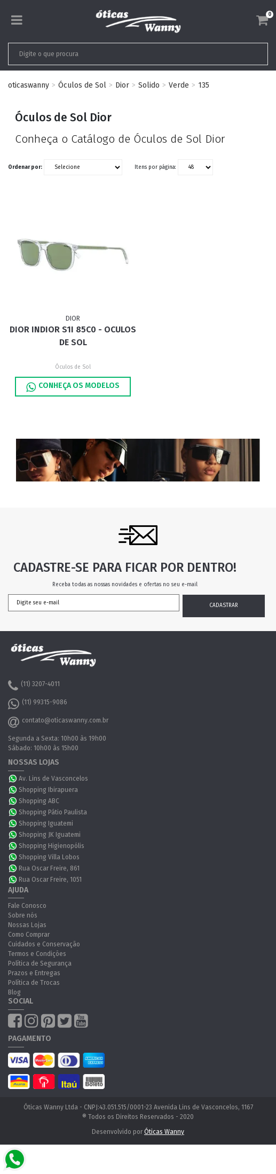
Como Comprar (29, 934)
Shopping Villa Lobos (49, 857)
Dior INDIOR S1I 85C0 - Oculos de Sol (73, 335)
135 (203, 85)
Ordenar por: (25, 167)
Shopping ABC (39, 801)
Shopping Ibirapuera (48, 790)
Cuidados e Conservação (44, 944)
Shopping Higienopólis (51, 846)
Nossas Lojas (27, 925)
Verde (179, 85)
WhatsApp (13, 778)
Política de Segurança (40, 963)
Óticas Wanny (164, 1132)
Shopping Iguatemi (46, 823)
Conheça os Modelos (73, 387)
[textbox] (112, 54)
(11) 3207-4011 (34, 685)
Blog (14, 992)
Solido (149, 85)
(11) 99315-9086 (37, 703)
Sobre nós (22, 915)
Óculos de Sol (82, 85)
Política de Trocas (34, 982)
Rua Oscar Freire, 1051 (50, 879)
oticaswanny (28, 85)
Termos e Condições (37, 954)
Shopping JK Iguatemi (50, 834)
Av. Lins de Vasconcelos (53, 778)
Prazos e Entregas (34, 973)
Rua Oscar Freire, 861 (49, 868)
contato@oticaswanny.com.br (58, 722)
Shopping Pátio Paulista (53, 812)
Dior (122, 85)
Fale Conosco (27, 905)
